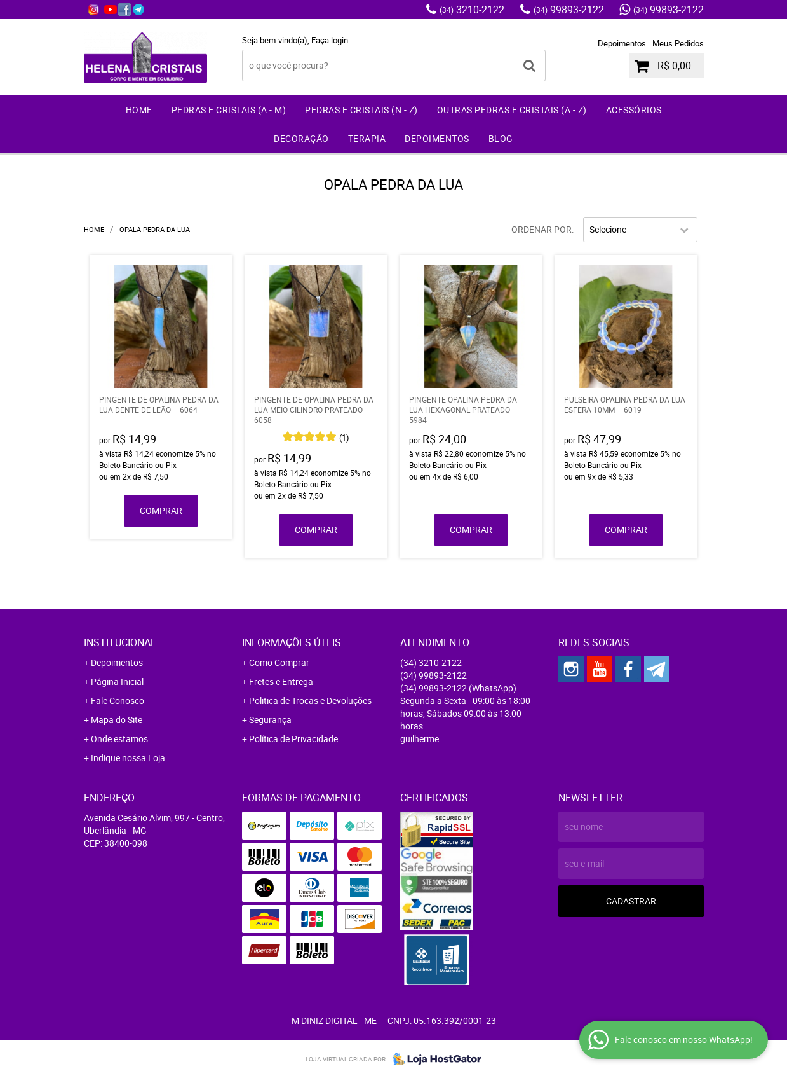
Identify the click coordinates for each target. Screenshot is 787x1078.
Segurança (270, 720)
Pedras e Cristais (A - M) (229, 110)
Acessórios (634, 110)
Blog (500, 138)
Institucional (120, 642)
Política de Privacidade (293, 739)
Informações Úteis (291, 642)
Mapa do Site (116, 720)
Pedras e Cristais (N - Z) (361, 110)
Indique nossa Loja (128, 758)
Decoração (301, 138)
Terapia (367, 138)
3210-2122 (472, 10)
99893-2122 (569, 10)
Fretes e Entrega (281, 681)
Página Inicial (117, 681)
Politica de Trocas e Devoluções (310, 700)
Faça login (329, 40)
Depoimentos (622, 43)
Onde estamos (119, 739)
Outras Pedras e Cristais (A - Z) (512, 110)
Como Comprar (279, 662)
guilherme (419, 739)
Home (139, 110)
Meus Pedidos (678, 43)
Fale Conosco (117, 700)
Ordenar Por (541, 229)
